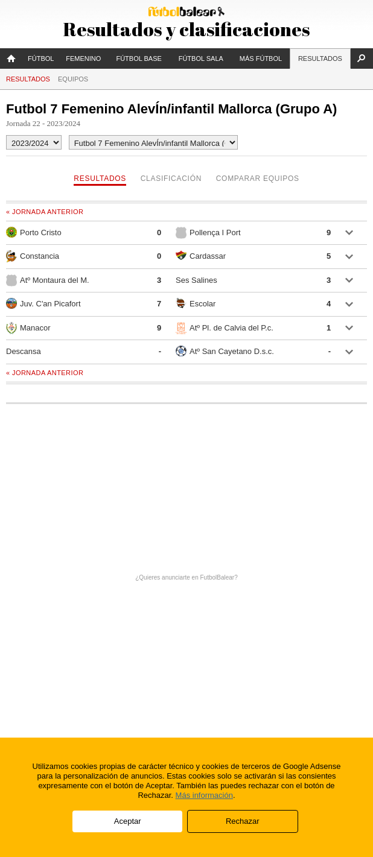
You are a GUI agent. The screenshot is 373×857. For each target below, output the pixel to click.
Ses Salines (196, 280)
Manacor (28, 328)
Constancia (32, 256)
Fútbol (41, 58)
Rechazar (243, 821)
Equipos (73, 79)
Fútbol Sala (201, 58)
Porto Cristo (34, 232)
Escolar (195, 303)
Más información (204, 795)
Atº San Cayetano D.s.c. (225, 351)
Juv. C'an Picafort (43, 303)
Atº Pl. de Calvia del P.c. (224, 328)
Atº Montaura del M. (47, 280)
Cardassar (201, 255)
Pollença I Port (208, 233)
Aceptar (127, 821)
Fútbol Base (138, 58)
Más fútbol (261, 58)
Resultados (320, 58)
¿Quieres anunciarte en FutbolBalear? (186, 577)
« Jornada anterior (44, 211)
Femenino (83, 58)
